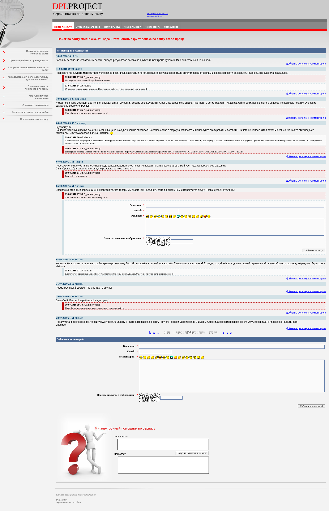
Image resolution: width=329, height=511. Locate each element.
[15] (185, 332)
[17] (194, 332)
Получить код (112, 27)
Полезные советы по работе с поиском (36, 87)
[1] (165, 332)
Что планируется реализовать (38, 96)
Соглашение (171, 27)
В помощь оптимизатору (34, 119)
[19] (203, 332)
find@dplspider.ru (87, 494)
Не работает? (152, 27)
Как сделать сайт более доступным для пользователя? (28, 78)
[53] (215, 332)
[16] (189, 332)
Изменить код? (132, 27)
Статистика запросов (88, 27)
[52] (211, 332)
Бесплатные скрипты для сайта (30, 112)
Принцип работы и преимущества (29, 60)
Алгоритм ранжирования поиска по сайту (28, 68)
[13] (176, 332)
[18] (199, 332)
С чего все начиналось (35, 105)
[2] (168, 332)
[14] (180, 332)
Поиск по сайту (63, 27)
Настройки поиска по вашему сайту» (157, 14)
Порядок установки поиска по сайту (37, 52)
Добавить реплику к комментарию (306, 63)
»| (231, 332)
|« (150, 332)
